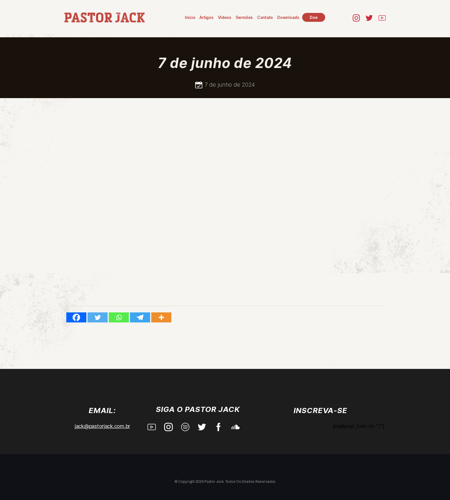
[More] (161, 317)
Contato (265, 17)
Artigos (206, 17)
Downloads (288, 17)
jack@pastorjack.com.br (102, 426)
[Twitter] (98, 317)
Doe (313, 17)
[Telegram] (140, 317)
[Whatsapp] (119, 317)
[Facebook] (76, 317)
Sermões (244, 17)
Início (190, 17)
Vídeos (224, 17)
